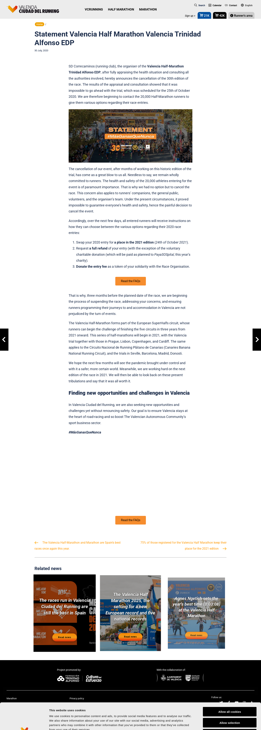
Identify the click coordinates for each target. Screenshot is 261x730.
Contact (231, 5)
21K (204, 15)
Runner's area (241, 15)
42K (220, 15)
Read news (64, 634)
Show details (197, 722)
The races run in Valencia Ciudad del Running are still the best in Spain (64, 607)
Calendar (214, 5)
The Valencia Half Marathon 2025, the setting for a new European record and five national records (130, 609)
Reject (229, 706)
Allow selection (229, 695)
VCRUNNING (94, 9)
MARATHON (148, 9)
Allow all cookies (229, 684)
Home (39, 24)
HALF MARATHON (121, 9)
